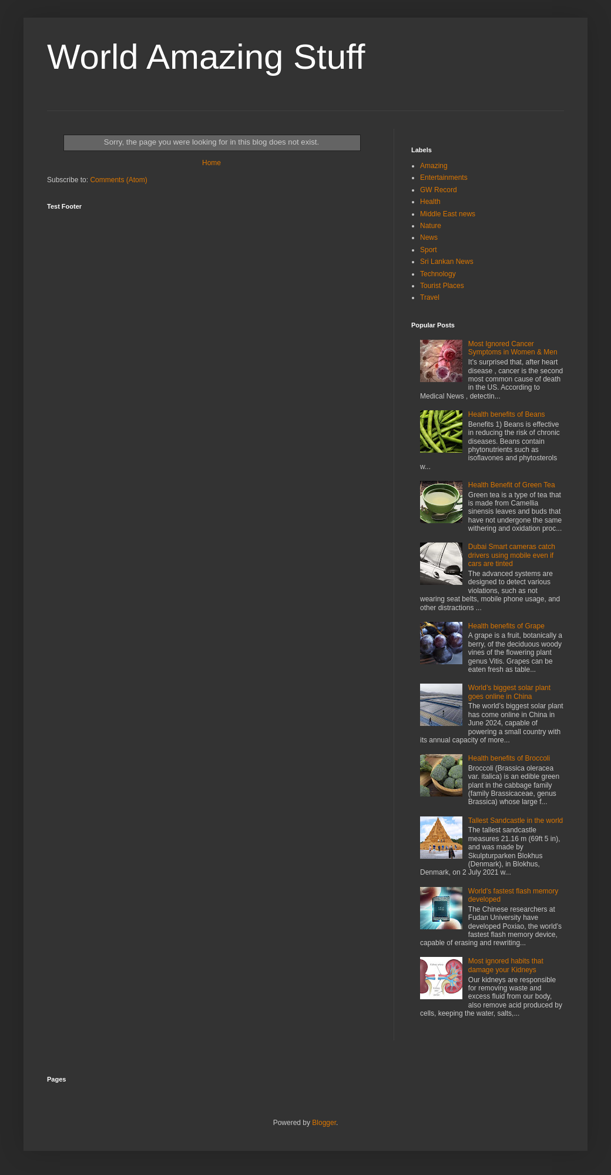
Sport (428, 250)
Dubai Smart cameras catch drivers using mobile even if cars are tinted (511, 555)
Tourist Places (442, 286)
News (429, 237)
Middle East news (447, 214)
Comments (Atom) (118, 180)
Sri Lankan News (447, 261)
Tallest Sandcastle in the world (515, 820)
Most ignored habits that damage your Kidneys (505, 965)
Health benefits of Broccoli (509, 758)
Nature (430, 226)
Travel (429, 297)
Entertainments (444, 177)
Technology (438, 274)
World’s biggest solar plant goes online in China (509, 692)
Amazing (434, 166)
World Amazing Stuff (206, 56)
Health (430, 201)
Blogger (324, 1123)
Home (211, 163)
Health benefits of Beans (506, 414)
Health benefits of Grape (506, 626)
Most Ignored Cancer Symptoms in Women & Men (513, 348)
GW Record (438, 190)
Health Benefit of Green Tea (511, 485)
